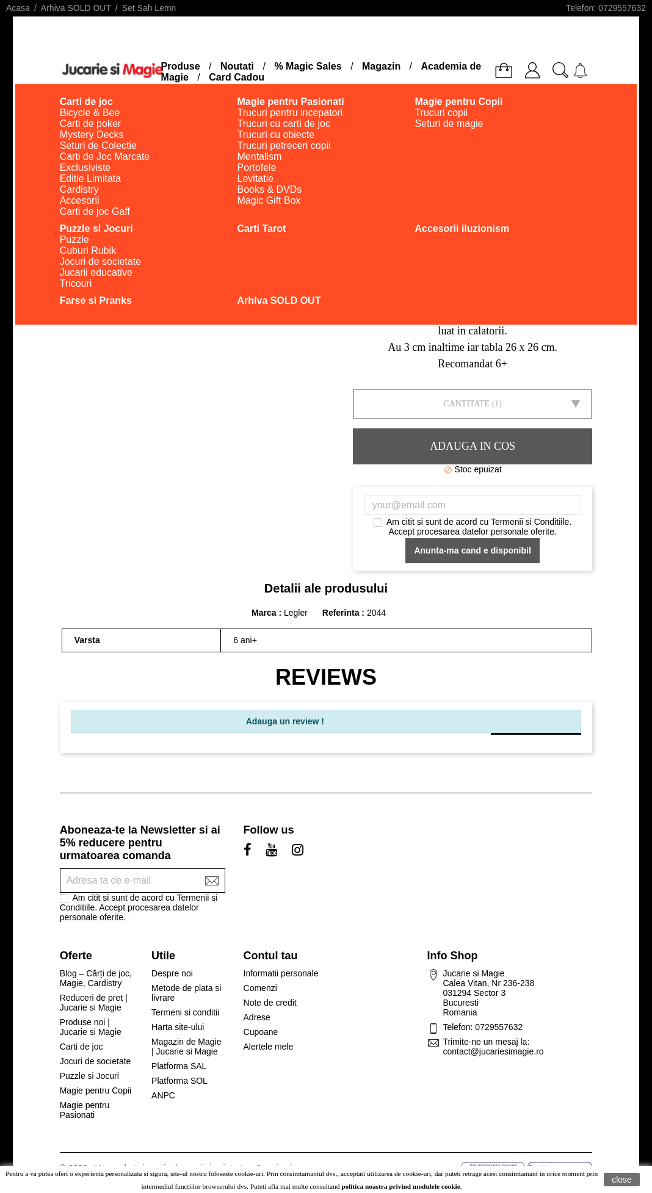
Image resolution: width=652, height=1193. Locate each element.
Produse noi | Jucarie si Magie (90, 1027)
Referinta (342, 613)
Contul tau (271, 956)
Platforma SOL (179, 1081)
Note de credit (270, 1002)
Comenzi (260, 988)
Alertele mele (269, 1046)
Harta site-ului (177, 1027)
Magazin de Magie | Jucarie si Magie (186, 1046)
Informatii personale (281, 973)
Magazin (381, 66)
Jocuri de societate (95, 1061)
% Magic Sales (307, 66)
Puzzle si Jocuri (89, 1076)
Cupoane (261, 1032)
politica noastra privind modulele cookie (400, 1186)
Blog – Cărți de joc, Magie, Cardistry (96, 978)
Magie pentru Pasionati (85, 1110)
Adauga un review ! (285, 721)
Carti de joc (81, 1046)
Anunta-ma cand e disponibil (472, 550)
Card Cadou (236, 77)
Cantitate (466, 403)
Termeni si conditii (185, 1012)
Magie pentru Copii (96, 1090)
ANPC (163, 1095)
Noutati (237, 66)
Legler (296, 613)
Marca (264, 613)
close (622, 1179)
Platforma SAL (178, 1066)
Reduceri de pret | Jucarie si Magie (94, 1002)
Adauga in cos (472, 446)
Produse (180, 66)
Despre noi (172, 973)
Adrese (257, 1017)
